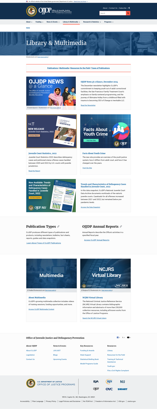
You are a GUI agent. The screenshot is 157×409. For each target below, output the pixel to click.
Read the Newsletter (88, 105)
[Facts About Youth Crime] (105, 131)
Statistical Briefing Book (89, 359)
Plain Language (37, 401)
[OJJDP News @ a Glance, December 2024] (51, 93)
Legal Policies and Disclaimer (69, 401)
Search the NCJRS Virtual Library (94, 318)
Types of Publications (100, 68)
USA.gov (121, 401)
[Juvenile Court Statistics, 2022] (51, 131)
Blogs (55, 355)
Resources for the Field (80, 68)
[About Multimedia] (51, 275)
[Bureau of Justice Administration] (96, 381)
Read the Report (34, 171)
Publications (52, 68)
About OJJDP (31, 350)
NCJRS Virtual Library (93, 297)
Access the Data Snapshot (90, 207)
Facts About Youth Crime (94, 153)
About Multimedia (37, 297)
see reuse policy (43, 57)
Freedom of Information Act (105, 401)
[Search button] (128, 13)
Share (130, 8)
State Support (85, 355)
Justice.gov (131, 401)
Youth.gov (111, 366)
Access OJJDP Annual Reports (95, 240)
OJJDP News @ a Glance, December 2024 (99, 82)
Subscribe (122, 8)
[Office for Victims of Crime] (109, 389)
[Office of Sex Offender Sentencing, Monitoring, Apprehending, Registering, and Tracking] (122, 389)
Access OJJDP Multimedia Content (41, 309)
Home (28, 28)
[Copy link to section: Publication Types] (57, 226)
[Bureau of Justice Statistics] (109, 383)
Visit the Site (87, 168)
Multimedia (64, 68)
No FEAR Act (88, 401)
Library (110, 350)
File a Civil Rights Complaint (118, 371)
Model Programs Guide (89, 364)
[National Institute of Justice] (122, 381)
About (105, 8)
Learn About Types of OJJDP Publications (43, 243)
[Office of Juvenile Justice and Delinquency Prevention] (96, 390)
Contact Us (113, 8)
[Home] (55, 11)
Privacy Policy (51, 401)
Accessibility (25, 401)
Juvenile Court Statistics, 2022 (42, 153)
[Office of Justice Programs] (31, 11)
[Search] (112, 13)
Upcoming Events (60, 359)
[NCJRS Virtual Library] (105, 275)
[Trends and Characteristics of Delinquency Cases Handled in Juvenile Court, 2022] (51, 195)
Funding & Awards (87, 350)
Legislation (30, 355)
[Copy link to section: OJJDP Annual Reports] (120, 226)
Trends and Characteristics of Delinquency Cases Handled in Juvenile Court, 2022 (103, 185)
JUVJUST (57, 350)
